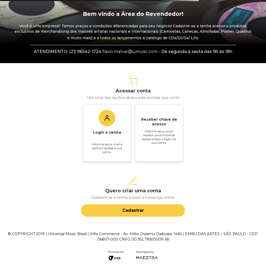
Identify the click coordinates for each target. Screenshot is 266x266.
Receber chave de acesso (159, 121)
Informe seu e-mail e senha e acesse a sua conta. (107, 148)
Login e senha (107, 132)
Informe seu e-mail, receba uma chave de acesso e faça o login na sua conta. (159, 137)
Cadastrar (133, 210)
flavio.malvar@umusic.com (130, 51)
